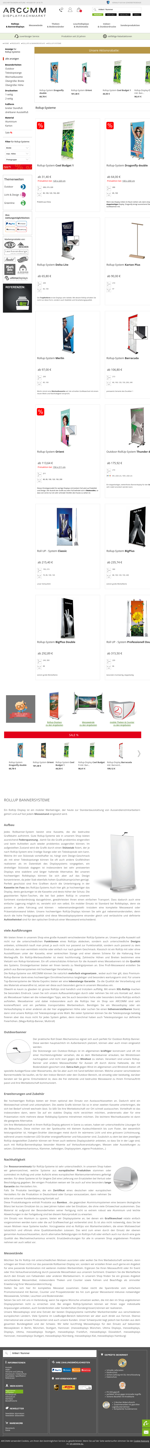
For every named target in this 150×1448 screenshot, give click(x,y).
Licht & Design (18, 194)
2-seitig (9, 98)
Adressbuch (10, 1397)
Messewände (35, 25)
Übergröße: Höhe (14, 85)
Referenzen (10, 1378)
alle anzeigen (12, 58)
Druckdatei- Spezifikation (15, 1376)
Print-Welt (111, 15)
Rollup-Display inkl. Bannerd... (121, 756)
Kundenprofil (10, 1395)
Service (137, 15)
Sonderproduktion (130, 25)
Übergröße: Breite (14, 81)
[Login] (70, 11)
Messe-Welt (124, 15)
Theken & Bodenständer (55, 25)
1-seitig (9, 94)
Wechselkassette (14, 77)
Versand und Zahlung (14, 1372)
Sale (8, 132)
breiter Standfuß (14, 108)
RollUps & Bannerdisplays (15, 25)
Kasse (7, 1430)
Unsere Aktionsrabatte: (104, 50)
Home (6, 43)
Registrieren (10, 1391)
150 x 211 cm (59, 467)
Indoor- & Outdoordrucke (107, 25)
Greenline (18, 203)
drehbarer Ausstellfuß (16, 112)
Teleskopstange (13, 72)
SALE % (73, 735)
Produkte (98, 15)
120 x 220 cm (59, 180)
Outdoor (9, 68)
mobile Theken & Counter (122, 709)
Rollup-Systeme (54, 43)
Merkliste (9, 1399)
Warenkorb (10, 1428)
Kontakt (8, 1367)
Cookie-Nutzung (141, 1440)
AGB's (7, 1370)
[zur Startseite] (24, 16)
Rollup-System (54, 78)
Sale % (7, 166)
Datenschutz (21, 1374)
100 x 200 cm (128, 180)
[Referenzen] (17, 311)
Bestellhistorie (11, 1401)
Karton (8, 125)
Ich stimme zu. (76, 1443)
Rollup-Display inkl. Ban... (92, 756)
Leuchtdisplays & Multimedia (81, 25)
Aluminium (11, 121)
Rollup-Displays (54, 709)
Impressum (10, 1374)
